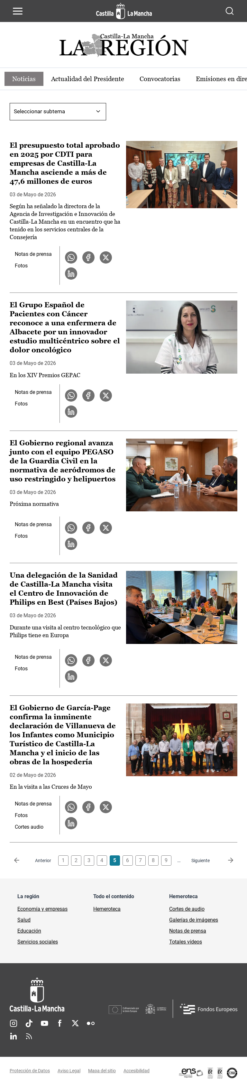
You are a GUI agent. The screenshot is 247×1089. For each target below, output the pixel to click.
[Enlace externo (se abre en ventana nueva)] (207, 1073)
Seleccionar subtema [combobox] (39, 111)
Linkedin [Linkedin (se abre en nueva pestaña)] (13, 1036)
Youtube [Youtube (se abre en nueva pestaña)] (44, 1023)
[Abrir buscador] (229, 11)
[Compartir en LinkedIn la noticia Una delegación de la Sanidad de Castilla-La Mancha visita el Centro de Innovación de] (71, 676)
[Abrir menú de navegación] (18, 11)
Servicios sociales (37, 942)
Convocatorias (160, 78)
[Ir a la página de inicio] (124, 11)
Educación (29, 931)
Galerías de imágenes (193, 920)
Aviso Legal (69, 1070)
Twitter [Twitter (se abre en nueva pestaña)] (75, 1023)
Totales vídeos (185, 942)
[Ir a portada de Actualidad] (123, 47)
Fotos (21, 266)
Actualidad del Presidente (87, 78)
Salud (24, 920)
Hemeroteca (107, 909)
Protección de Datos (30, 1070)
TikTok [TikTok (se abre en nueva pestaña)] (29, 1023)
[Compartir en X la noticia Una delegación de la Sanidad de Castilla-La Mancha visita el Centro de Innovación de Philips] (106, 660)
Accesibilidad (137, 1070)
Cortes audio (29, 827)
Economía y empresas (42, 909)
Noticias (24, 78)
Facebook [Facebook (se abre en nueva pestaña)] (60, 1023)
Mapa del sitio (102, 1070)
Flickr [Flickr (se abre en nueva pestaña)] (90, 1023)
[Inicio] (59, 994)
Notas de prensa (33, 254)
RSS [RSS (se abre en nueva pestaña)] (29, 1036)
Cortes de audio (187, 909)
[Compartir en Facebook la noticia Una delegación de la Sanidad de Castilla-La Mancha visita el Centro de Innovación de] (88, 660)
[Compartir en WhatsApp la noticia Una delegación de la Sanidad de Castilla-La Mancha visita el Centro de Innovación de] (71, 660)
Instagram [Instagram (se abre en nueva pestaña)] (13, 1023)
